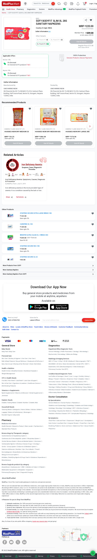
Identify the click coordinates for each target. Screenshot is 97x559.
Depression (70, 420)
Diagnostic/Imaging (27, 472)
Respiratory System (33, 438)
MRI (50, 361)
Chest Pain (52, 420)
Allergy (51, 379)
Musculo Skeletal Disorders (81, 384)
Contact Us (15, 329)
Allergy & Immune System (10, 455)
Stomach (91, 390)
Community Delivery (81, 327)
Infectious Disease (54, 390)
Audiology (90, 413)
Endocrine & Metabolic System (27, 446)
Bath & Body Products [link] (8, 361)
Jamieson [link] (5, 395)
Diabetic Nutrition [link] (22, 402)
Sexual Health (89, 426)
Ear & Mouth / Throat (32, 449)
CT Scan (54, 361)
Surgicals (29, 470)
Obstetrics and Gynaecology (57, 405)
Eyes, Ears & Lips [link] (7, 364)
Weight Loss (79, 420)
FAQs (12, 327)
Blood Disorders (66, 390)
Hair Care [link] (32, 358)
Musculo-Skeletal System (25, 441)
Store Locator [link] (29, 426)
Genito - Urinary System (9, 446)
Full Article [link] (21, 197)
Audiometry (52, 367)
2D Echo (59, 364)
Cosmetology (52, 411)
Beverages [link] (27, 412)
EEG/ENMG (52, 364)
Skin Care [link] (5, 358)
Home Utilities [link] (25, 409)
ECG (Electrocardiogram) (64, 367)
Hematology (61, 354)
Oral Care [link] (25, 358)
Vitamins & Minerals (8, 449)
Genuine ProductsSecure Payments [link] (79, 58)
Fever (76, 379)
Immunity (52, 381)
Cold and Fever (61, 420)
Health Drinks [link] (6, 371)
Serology (76, 351)
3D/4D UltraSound (69, 361)
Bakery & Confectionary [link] (15, 412)
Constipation (88, 420)
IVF (69, 413)
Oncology (36, 444)
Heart (66, 376)
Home (4, 13)
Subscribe (89, 320)
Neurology (59, 408)
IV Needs (41, 467)
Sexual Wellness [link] (21, 361)
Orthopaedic (21, 470)
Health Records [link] (6, 426)
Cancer (58, 381)
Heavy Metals (87, 387)
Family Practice (66, 403)
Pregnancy (79, 381)
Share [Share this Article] (9, 197)
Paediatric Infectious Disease (58, 413)
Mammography (81, 361)
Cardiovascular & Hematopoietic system (14, 438)
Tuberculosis (53, 384)
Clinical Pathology (54, 351)
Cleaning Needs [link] (7, 409)
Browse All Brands (51, 327)
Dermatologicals (7, 452)
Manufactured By (9, 85)
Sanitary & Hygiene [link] (14, 358)
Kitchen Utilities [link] (36, 409)
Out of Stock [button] (81, 42)
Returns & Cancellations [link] (69, 556)
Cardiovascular (15, 467)
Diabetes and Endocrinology (83, 405)
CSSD (22, 467)
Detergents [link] (16, 409)
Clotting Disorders (61, 387)
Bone (87, 379)
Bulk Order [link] (8, 556)
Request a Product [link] (18, 426)
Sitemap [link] (40, 556)
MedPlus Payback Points (77, 9)
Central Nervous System (9, 441)
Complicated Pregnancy (78, 413)
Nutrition (18, 449)
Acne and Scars (67, 426)
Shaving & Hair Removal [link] (21, 364)
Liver (70, 376)
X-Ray (60, 361)
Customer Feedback (66, 327)
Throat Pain (83, 423)
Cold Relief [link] (19, 380)
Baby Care (12, 351)
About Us (5, 327)
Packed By (54, 85)
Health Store (8, 9)
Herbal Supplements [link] (35, 393)
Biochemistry (53, 354)
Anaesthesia (6, 467)
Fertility (81, 376)
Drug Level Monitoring (75, 387)
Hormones (38, 441)
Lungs (76, 376)
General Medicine (54, 403)
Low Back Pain (62, 423)
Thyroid (56, 379)
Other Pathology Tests (64, 384)
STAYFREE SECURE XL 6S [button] (29, 257)
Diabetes (81, 379)
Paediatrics (75, 403)
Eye (24, 449)
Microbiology (83, 351)
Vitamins (63, 379)
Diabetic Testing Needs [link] (9, 402)
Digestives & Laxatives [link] (20, 383)
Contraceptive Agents (8, 444)
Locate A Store (24, 327)
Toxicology (52, 387)
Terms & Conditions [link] (89, 556)
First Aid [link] (4, 380)
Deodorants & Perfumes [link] (35, 361)
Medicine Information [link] (9, 424)
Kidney (87, 376)
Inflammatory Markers (55, 392)
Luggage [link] (4, 412)
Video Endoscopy (78, 367)
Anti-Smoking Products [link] (9, 386)
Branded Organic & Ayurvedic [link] (11, 415)
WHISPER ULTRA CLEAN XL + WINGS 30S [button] (34, 235)
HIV (85, 381)
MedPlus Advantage (56, 9)
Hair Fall (90, 423)
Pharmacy (20, 9)
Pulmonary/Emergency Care (10, 472)
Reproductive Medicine (65, 411)
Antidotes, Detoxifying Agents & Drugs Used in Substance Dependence (24, 457)
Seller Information (43, 31)
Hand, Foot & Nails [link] (35, 364)
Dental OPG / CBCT (82, 364)
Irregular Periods (73, 423)
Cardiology (52, 408)
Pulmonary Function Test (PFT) (58, 369)
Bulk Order (6, 329)
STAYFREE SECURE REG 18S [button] (30, 246)
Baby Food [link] (5, 351)
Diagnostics (31, 9)
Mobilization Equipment (9, 470)
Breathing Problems (55, 426)
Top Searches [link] (38, 426)
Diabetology (70, 405)
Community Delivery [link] (25, 556)
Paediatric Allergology (79, 411)
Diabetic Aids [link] (34, 402)
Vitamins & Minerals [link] (21, 393)
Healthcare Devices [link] (34, 383)
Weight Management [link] (8, 373)
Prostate (72, 381)
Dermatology (67, 408)
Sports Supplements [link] (8, 393)
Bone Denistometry (69, 364)
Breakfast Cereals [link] (17, 371)
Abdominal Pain (78, 426)
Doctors (42, 9)
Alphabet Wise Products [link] (9, 429)
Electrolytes (67, 392)
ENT (74, 408)
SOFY (37, 18)
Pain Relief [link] (11, 380)
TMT (88, 361)
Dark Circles (52, 423)
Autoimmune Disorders (79, 390)
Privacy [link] (52, 556)
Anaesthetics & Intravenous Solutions (24, 452)
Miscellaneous (6, 460)
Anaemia (70, 379)
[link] (11, 3)
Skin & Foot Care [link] (7, 383)
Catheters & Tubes (31, 467)
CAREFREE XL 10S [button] (26, 224)
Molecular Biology (72, 354)
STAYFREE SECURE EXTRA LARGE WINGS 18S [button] (36, 213)
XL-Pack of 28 (42, 44)
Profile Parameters (66, 351)
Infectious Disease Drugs (24, 444)
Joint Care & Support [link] (30, 380)
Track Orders (38, 327)
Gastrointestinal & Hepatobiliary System (14, 436)
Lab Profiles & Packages (56, 376)
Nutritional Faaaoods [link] (30, 371)
